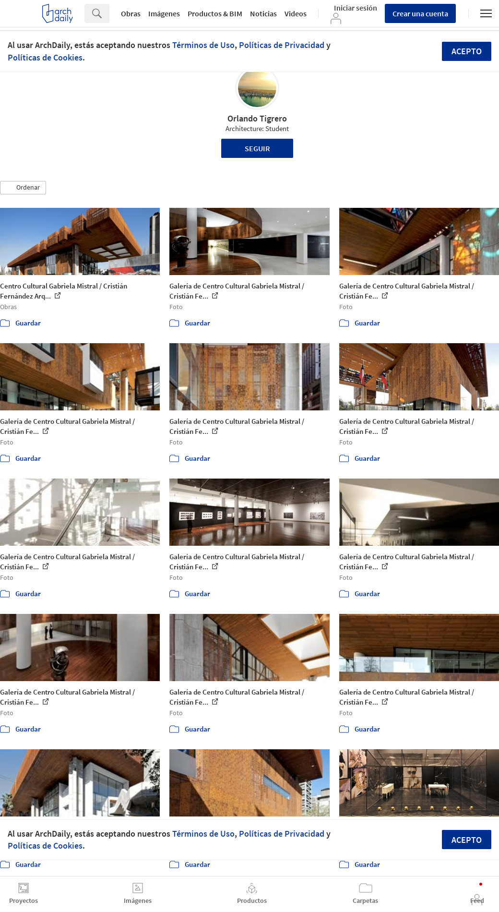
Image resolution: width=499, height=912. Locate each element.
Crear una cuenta (420, 13)
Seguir (257, 148)
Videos (296, 13)
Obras (131, 13)
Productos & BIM (215, 13)
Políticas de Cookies (45, 57)
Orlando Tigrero (257, 118)
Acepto (466, 51)
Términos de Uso (203, 44)
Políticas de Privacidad (281, 44)
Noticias (263, 13)
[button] (23, 187)
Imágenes (164, 13)
